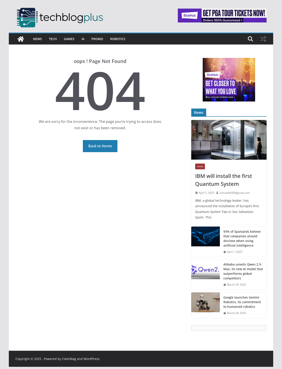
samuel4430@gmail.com (234, 193)
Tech (53, 39)
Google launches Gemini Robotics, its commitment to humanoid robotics (242, 302)
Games (69, 39)
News (37, 39)
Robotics (117, 39)
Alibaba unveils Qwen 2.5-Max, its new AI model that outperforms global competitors (243, 271)
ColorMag (69, 359)
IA (83, 39)
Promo (97, 39)
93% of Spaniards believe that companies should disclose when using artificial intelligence (242, 238)
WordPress (91, 359)
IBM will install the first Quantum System (223, 179)
